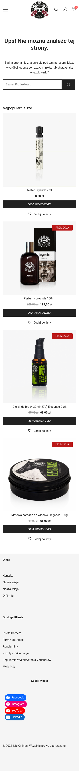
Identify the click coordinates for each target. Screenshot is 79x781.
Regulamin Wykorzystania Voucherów (27, 660)
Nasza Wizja (11, 582)
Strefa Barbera (12, 633)
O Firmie (8, 595)
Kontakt (8, 575)
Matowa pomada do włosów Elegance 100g (39, 515)
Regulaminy (10, 646)
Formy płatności (13, 640)
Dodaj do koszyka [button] (40, 204)
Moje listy (9, 666)
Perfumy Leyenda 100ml (39, 298)
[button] (39, 214)
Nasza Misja (11, 589)
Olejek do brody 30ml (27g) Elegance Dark (39, 406)
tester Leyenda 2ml (39, 190)
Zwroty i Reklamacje (16, 653)
